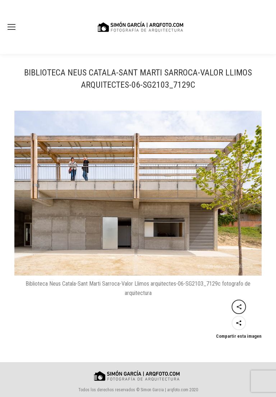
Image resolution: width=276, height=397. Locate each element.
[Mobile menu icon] (11, 27)
